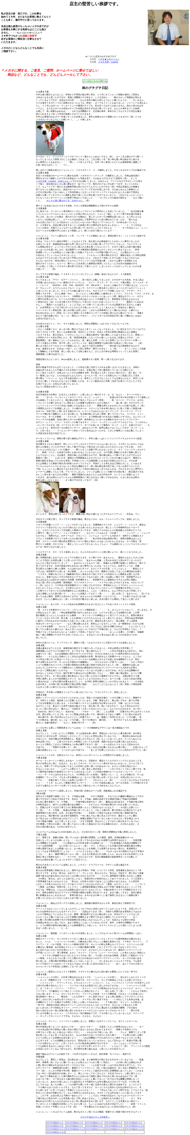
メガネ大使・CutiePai (108, 62)
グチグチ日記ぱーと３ (94, 1123)
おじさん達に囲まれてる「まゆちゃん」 (65, 200)
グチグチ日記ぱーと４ (113, 1123)
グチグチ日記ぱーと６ (54, 1126)
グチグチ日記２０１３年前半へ (95, 1117)
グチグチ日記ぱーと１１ (55, 1129)
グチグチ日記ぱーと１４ (114, 1129)
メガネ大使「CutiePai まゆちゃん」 (53, 181)
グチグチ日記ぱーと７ (74, 1126)
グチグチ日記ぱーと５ (133, 1123)
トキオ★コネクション (108, 59)
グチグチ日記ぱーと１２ (75, 1129)
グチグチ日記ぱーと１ (54, 1123)
